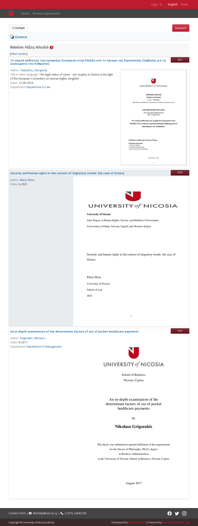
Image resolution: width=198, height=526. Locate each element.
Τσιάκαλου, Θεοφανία (33, 70)
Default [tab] (18, 28)
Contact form (17, 513)
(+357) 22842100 (73, 513)
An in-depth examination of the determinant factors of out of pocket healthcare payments (74, 331)
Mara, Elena (27, 180)
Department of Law (38, 87)
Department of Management (43, 346)
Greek (184, 4)
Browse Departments (46, 13)
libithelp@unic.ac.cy (43, 513)
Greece (18, 36)
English (173, 4)
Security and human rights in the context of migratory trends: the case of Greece (67, 173)
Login (156, 4)
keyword (180, 28)
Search (25, 13)
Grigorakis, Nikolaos (32, 338)
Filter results (18, 54)
